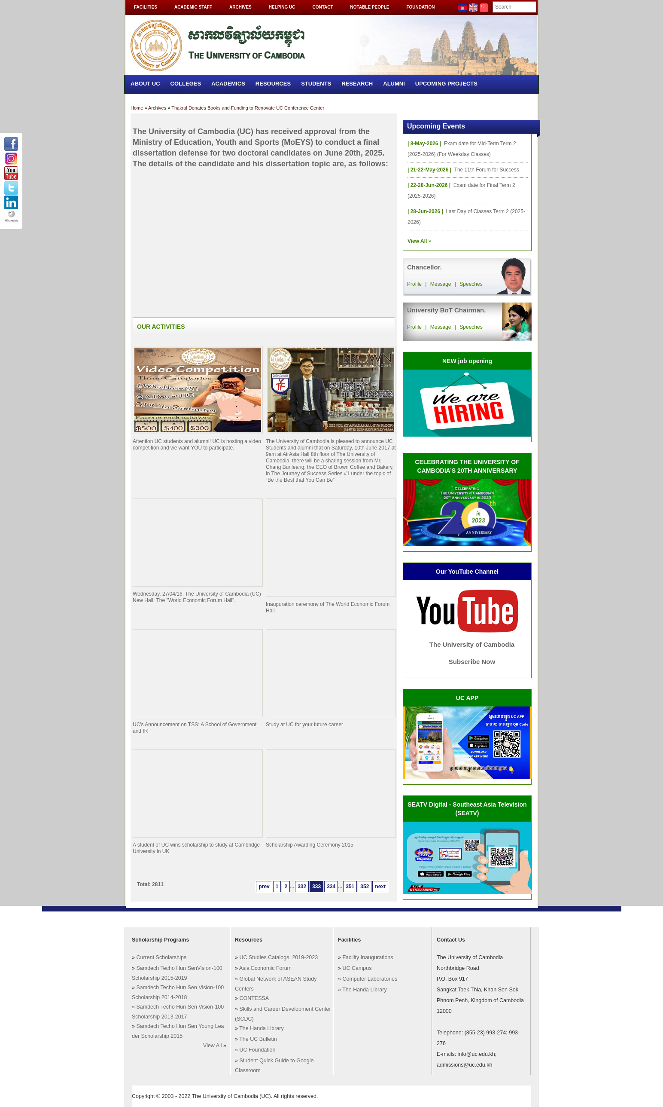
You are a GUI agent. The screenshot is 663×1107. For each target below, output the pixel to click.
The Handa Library (261, 1028)
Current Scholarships (161, 957)
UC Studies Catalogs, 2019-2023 (278, 957)
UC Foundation (257, 1050)
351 (350, 887)
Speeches (470, 284)
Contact (322, 7)
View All (212, 1046)
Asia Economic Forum (265, 968)
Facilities (145, 7)
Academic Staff (193, 7)
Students (316, 83)
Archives (240, 7)
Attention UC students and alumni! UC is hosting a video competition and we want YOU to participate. (197, 444)
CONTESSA (254, 998)
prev (264, 887)
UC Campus (356, 968)
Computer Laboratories (369, 979)
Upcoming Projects (446, 83)
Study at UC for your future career (304, 725)
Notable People (369, 7)
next (380, 887)
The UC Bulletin (258, 1039)
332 (302, 887)
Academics (228, 83)
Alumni (394, 83)
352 (364, 887)
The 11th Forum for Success (486, 170)
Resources (273, 83)
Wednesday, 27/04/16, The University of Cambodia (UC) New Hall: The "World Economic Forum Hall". (197, 597)
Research (357, 83)
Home (137, 107)
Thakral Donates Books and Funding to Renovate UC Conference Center (247, 107)
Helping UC (282, 7)
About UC (145, 83)
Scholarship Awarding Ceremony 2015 (309, 845)
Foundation (420, 7)
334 (331, 887)
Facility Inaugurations (367, 957)
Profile (414, 284)
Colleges (185, 83)
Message (440, 284)
